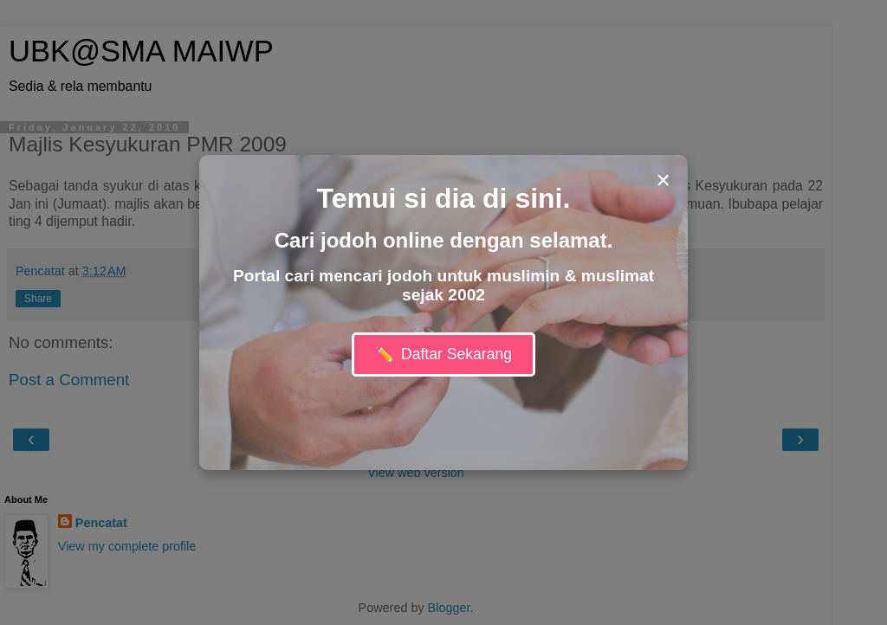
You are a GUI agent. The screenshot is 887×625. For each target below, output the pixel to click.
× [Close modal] (663, 180)
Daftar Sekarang (443, 354)
